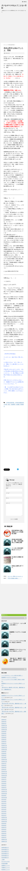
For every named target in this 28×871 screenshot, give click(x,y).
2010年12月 (4, 817)
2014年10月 (4, 775)
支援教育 (13, 404)
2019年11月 (4, 727)
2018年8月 (3, 753)
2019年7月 (3, 735)
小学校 (5, 404)
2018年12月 (4, 745)
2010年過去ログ (5, 849)
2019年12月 (4, 725)
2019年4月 (3, 739)
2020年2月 (3, 723)
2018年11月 (4, 747)
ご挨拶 (3, 859)
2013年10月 (4, 793)
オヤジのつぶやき (5, 861)
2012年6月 (3, 795)
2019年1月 (3, 743)
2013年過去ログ (5, 855)
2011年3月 (3, 811)
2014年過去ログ (5, 857)
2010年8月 (3, 825)
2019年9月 (3, 731)
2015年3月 (3, 767)
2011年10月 (4, 797)
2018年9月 (3, 751)
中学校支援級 (4, 863)
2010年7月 (3, 827)
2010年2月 (3, 835)
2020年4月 (3, 719)
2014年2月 (3, 785)
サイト (7, 498)
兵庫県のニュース (5, 865)
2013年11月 (4, 791)
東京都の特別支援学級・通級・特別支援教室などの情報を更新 (17, 541)
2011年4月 (3, 809)
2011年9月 (3, 799)
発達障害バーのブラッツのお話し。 (9, 677)
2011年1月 (3, 815)
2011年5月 (3, 807)
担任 (9, 404)
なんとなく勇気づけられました (15, 576)
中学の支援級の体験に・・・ (15, 578)
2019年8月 (3, 733)
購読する (4, 615)
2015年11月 (4, 761)
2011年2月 (3, 813)
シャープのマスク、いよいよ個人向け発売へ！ (12, 675)
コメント (8, 503)
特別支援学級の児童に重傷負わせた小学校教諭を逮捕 (17, 532)
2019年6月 (3, 737)
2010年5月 (3, 831)
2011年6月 (3, 805)
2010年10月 (4, 821)
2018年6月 (3, 755)
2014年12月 (4, 771)
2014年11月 (4, 773)
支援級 (18, 404)
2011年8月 (3, 801)
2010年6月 (3, 829)
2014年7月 (3, 779)
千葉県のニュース (5, 867)
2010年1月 (3, 837)
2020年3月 (3, 721)
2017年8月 (3, 757)
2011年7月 (3, 803)
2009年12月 (4, 839)
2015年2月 (3, 769)
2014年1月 (3, 787)
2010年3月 (3, 833)
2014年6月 (3, 781)
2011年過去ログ (5, 851)
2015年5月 (3, 765)
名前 (7, 488)
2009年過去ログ (5, 847)
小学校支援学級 (10, 402)
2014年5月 (3, 783)
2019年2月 (3, 741)
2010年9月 (3, 823)
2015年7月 (3, 763)
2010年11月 (4, 819)
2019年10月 (4, 729)
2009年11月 (4, 841)
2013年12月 (4, 789)
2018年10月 (4, 749)
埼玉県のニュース (5, 869)
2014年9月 (3, 777)
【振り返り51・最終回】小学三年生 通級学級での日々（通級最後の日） (17, 660)
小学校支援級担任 (19, 402)
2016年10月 (4, 759)
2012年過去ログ (5, 853)
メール (8, 493)
